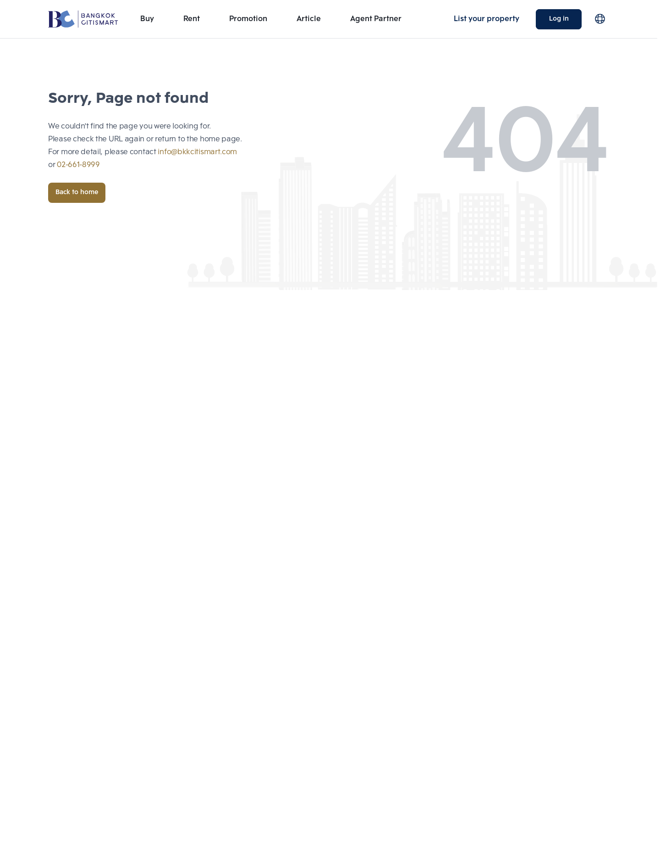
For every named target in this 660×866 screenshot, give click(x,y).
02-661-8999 (78, 165)
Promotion (248, 19)
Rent (191, 19)
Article (309, 19)
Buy (147, 19)
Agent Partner (376, 19)
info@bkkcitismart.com (197, 152)
